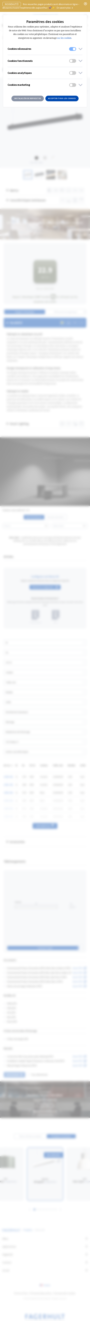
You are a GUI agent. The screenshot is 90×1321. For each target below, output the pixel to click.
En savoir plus (65, 7)
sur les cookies (64, 38)
